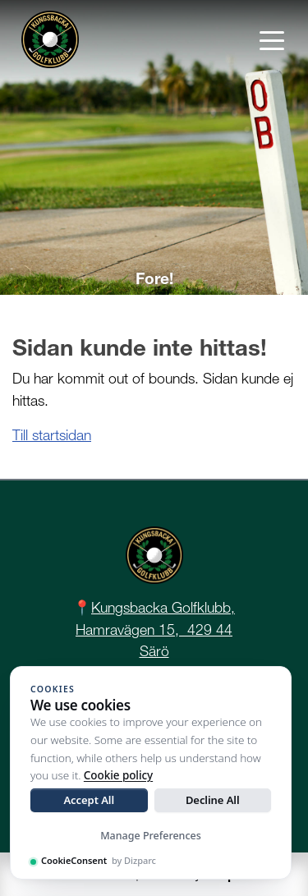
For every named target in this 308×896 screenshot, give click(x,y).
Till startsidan (51, 434)
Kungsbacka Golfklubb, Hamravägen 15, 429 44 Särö (155, 629)
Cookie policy (118, 775)
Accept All (88, 800)
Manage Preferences (150, 836)
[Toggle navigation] (272, 39)
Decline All (213, 800)
